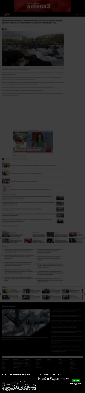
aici (18, 386)
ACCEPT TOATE (76, 380)
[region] (42, 383)
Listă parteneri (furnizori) (42, 382)
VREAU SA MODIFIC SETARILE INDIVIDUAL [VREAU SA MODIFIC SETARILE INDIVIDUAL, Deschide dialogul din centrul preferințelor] (75, 384)
